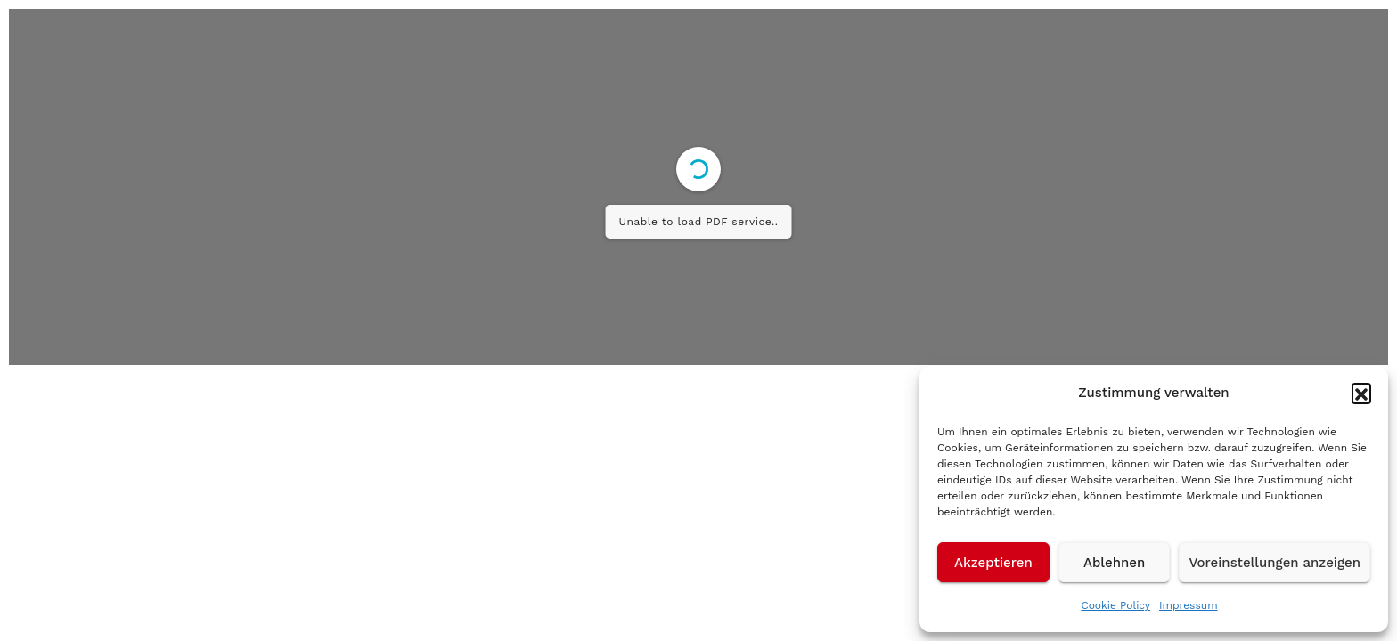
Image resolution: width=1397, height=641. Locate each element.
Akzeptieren (993, 563)
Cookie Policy (1115, 605)
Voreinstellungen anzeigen (1274, 563)
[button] (1361, 393)
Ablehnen (1114, 563)
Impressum (1188, 605)
